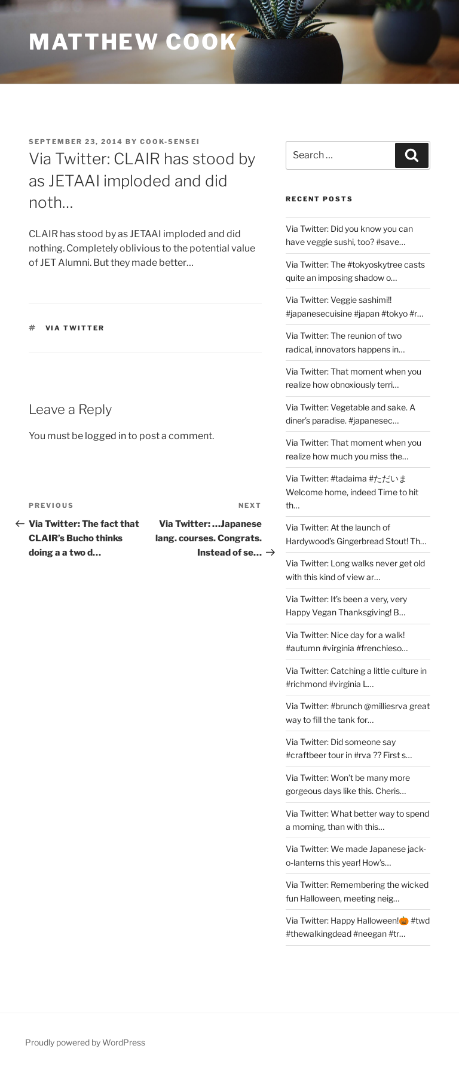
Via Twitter (75, 328)
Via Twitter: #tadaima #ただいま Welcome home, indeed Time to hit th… (352, 491)
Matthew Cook (133, 42)
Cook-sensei (170, 141)
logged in (105, 436)
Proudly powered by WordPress (85, 1042)
